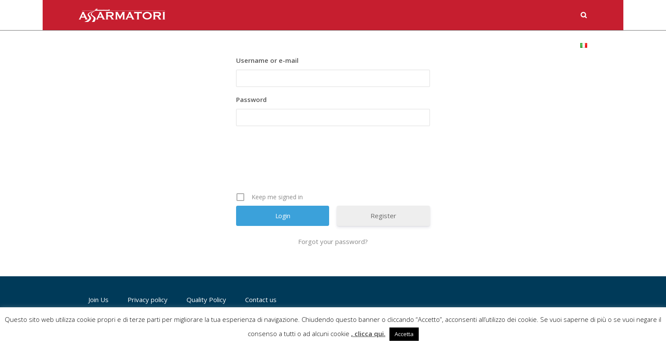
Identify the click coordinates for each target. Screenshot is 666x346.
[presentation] (333, 162)
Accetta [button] (404, 334)
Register (383, 215)
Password (251, 99)
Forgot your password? (333, 241)
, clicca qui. (368, 333)
